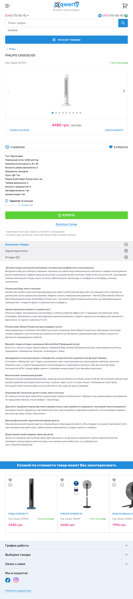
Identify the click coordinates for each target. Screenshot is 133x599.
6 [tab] (70, 113)
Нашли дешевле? (114, 129)
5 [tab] (66, 113)
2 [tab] (56, 113)
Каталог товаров (67, 39)
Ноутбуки (12, 30)
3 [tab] (59, 113)
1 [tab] (53, 113)
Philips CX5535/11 (18, 513)
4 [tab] (63, 113)
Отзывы (25, 205)
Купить (69, 215)
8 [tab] (77, 113)
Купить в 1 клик (66, 224)
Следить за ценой (19, 129)
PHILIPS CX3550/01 (71, 513)
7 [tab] (73, 113)
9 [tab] (80, 113)
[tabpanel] (66, 90)
